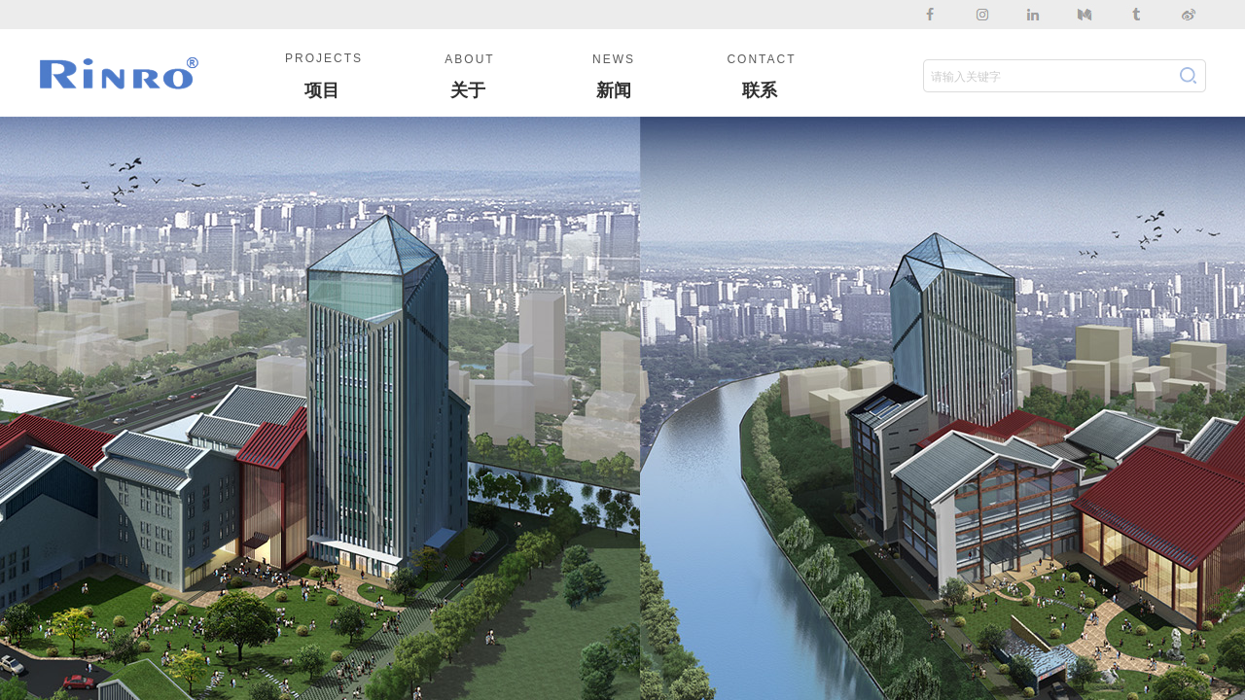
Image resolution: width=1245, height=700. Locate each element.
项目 (321, 90)
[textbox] (1046, 76)
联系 (759, 90)
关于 (467, 90)
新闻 (613, 90)
